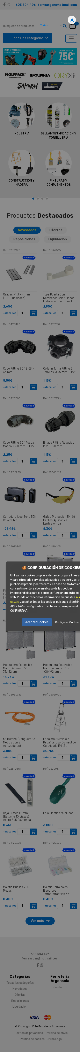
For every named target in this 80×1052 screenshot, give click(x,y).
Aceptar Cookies (37, 622)
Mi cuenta (72, 20)
